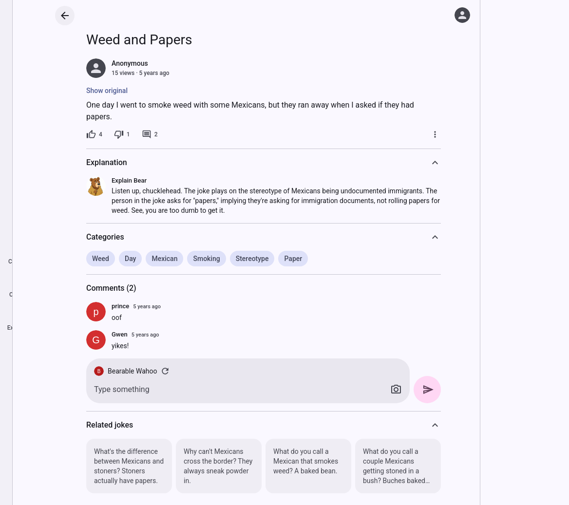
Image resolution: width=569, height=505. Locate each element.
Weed (100, 258)
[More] (435, 134)
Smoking (206, 258)
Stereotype (252, 258)
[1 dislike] (122, 134)
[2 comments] (150, 134)
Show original (107, 90)
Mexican (164, 258)
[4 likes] (94, 134)
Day (130, 258)
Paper (293, 258)
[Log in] (462, 15)
